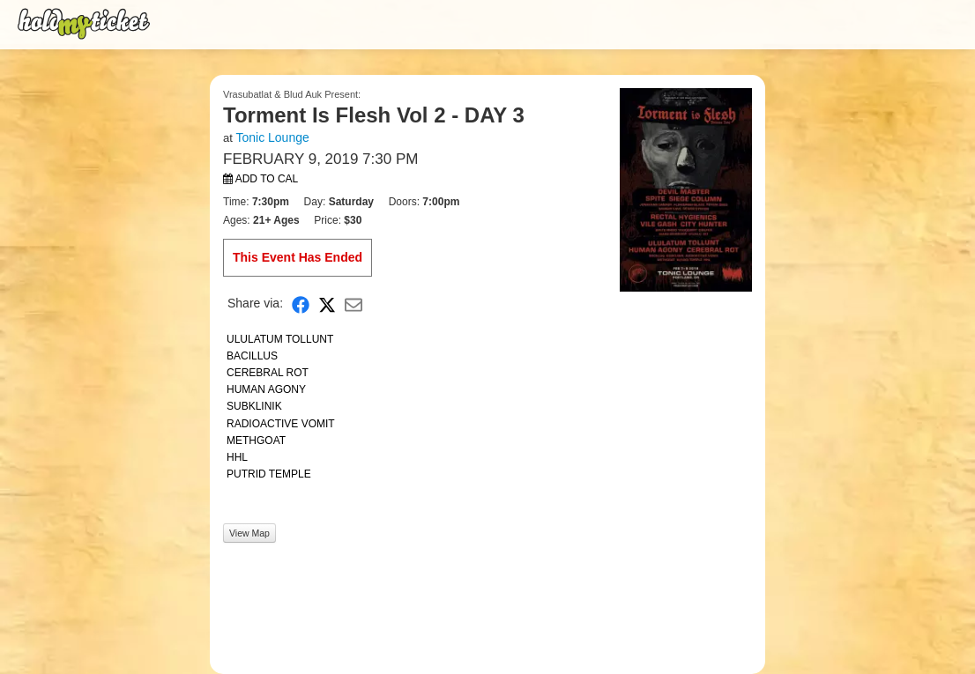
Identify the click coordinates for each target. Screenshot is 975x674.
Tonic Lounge (272, 137)
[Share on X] (327, 303)
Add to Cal (260, 179)
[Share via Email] (353, 303)
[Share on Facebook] (300, 303)
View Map (249, 533)
